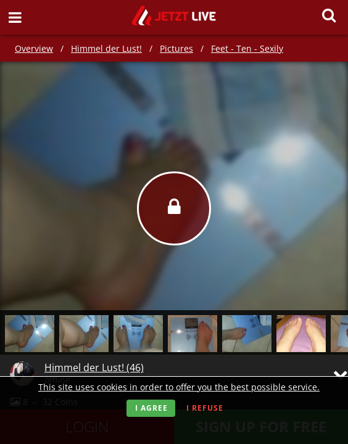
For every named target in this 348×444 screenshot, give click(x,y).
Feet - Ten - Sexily (247, 48)
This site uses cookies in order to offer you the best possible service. (179, 387)
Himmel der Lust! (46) (94, 367)
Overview (34, 48)
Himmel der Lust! (106, 48)
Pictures (176, 48)
